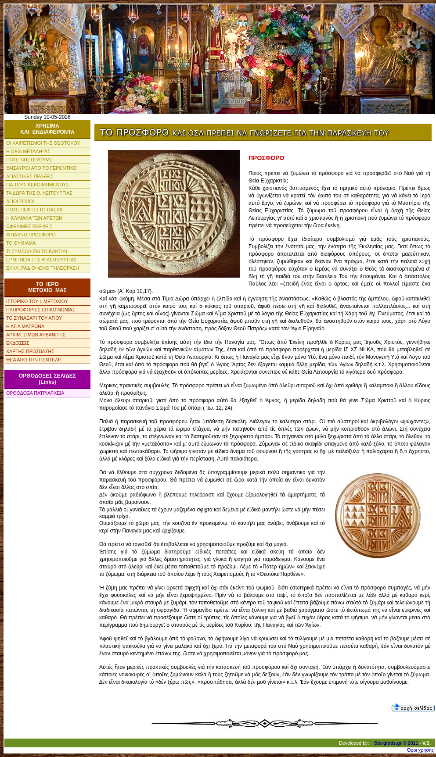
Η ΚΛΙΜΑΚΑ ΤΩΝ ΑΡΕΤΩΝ (34, 218)
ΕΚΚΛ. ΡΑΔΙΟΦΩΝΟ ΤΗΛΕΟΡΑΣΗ (42, 268)
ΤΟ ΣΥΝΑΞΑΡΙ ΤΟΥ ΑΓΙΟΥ (34, 318)
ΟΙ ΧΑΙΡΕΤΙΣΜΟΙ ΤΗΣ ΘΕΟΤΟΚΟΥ (43, 143)
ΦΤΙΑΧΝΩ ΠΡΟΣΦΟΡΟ (31, 234)
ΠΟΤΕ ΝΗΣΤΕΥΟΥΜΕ (29, 159)
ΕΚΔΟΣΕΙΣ (17, 343)
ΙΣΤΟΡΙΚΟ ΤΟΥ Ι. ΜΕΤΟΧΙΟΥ (37, 301)
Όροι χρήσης (420, 750)
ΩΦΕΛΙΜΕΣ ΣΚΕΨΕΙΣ (29, 226)
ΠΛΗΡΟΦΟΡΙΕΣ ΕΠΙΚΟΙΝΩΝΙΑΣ (40, 309)
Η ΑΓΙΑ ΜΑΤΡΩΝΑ (25, 326)
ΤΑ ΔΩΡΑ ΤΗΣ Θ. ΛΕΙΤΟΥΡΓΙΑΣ (39, 193)
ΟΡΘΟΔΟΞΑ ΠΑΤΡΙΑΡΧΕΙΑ (35, 393)
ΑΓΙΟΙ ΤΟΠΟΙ (20, 201)
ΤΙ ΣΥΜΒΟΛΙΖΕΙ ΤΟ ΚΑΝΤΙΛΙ (36, 251)
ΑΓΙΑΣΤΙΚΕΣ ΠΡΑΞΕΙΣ (30, 176)
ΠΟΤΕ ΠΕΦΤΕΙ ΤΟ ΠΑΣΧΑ (34, 209)
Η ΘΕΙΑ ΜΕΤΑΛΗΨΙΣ (28, 151)
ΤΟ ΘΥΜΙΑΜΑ (21, 243)
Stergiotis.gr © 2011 (396, 743)
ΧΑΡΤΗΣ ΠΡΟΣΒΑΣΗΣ (30, 351)
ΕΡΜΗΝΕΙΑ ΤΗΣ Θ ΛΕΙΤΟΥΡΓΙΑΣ (41, 259)
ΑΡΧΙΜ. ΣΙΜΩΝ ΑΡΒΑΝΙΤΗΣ (35, 334)
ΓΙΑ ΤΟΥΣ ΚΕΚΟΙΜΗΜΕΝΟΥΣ (37, 184)
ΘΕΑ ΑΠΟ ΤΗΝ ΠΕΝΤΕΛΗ (33, 359)
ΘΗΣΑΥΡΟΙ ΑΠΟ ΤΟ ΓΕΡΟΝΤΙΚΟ (41, 168)
